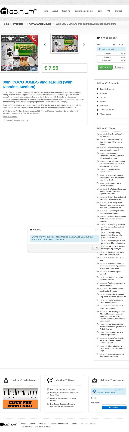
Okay (96, 248)
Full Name (95, 403)
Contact (118, 11)
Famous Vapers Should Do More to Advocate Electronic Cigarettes (113, 219)
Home (45, 11)
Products (66, 11)
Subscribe (114, 407)
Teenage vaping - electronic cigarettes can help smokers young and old (111, 235)
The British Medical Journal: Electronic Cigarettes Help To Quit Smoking (113, 326)
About (55, 11)
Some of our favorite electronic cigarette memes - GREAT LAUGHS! (112, 340)
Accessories (104, 106)
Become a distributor (84, 11)
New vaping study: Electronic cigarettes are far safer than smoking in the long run (112, 205)
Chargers (103, 97)
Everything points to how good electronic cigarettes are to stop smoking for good (113, 266)
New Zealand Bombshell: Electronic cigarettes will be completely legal (112, 156)
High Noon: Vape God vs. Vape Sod (62, 389)
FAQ (108, 11)
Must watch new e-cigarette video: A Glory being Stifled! (111, 142)
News (100, 11)
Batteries (103, 101)
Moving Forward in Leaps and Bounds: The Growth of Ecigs (112, 348)
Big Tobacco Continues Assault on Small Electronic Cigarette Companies (113, 191)
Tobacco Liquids (105, 114)
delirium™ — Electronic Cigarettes (38, 427)
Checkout (105, 67)
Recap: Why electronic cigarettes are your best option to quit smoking (112, 227)
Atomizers (103, 93)
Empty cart (119, 67)
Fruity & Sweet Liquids (39, 24)
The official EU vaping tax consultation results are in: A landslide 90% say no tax (112, 164)
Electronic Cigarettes (107, 89)
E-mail (94, 398)
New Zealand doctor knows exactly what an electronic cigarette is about (112, 177)
